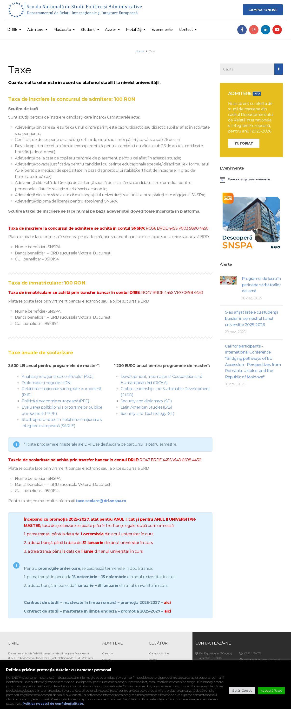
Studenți (88, 29)
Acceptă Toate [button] (271, 690)
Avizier (110, 29)
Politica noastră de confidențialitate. (53, 703)
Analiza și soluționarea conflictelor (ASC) (57, 376)
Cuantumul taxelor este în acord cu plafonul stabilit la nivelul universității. (84, 82)
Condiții (107, 659)
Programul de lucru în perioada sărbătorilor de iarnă (261, 284)
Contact (186, 29)
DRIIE (12, 29)
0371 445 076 (252, 653)
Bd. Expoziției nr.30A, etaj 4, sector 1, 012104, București (215, 658)
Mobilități (134, 29)
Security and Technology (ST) (147, 413)
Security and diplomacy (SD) (146, 401)
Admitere (35, 29)
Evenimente (162, 29)
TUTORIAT (243, 143)
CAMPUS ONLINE (263, 10)
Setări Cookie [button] (242, 690)
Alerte (153, 659)
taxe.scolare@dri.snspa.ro (101, 501)
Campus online (159, 653)
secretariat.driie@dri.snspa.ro (262, 659)
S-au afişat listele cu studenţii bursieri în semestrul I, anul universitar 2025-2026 (251, 318)
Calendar (108, 653)
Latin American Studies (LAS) (146, 407)
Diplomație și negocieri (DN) (47, 382)
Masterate (62, 29)
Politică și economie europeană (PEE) (55, 401)
